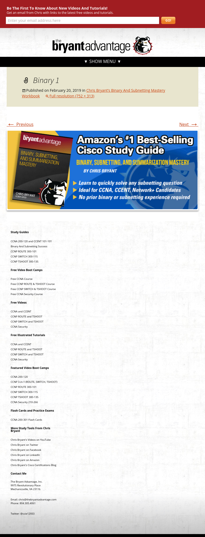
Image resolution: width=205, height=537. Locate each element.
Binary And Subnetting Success (29, 246)
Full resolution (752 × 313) (71, 95)
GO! (168, 20)
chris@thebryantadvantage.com (37, 499)
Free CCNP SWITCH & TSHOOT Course (33, 289)
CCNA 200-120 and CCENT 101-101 (31, 241)
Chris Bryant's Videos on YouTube (31, 439)
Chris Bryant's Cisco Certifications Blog (33, 465)
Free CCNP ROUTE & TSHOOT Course (33, 284)
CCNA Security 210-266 (24, 402)
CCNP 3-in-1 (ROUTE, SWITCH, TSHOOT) (34, 382)
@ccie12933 (27, 513)
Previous (20, 124)
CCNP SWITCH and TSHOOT (27, 321)
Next (188, 124)
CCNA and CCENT (21, 311)
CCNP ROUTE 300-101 (24, 251)
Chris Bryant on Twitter (24, 445)
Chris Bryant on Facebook (26, 450)
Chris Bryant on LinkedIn (25, 455)
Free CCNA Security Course (27, 294)
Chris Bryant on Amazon (25, 460)
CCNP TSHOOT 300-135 (24, 261)
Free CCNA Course (22, 279)
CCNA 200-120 (19, 377)
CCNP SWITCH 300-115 (24, 256)
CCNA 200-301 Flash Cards (26, 419)
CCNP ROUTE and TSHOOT (26, 316)
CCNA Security (19, 326)
